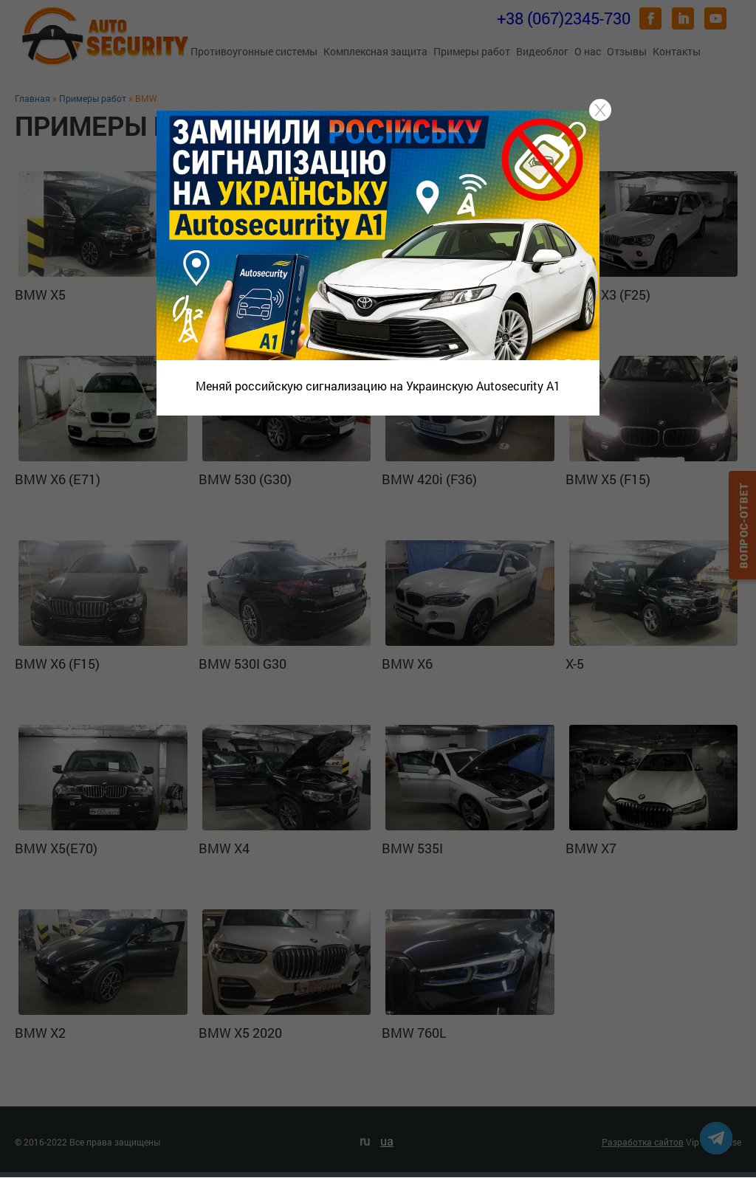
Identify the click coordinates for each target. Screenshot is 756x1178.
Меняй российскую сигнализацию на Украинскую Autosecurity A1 (378, 385)
